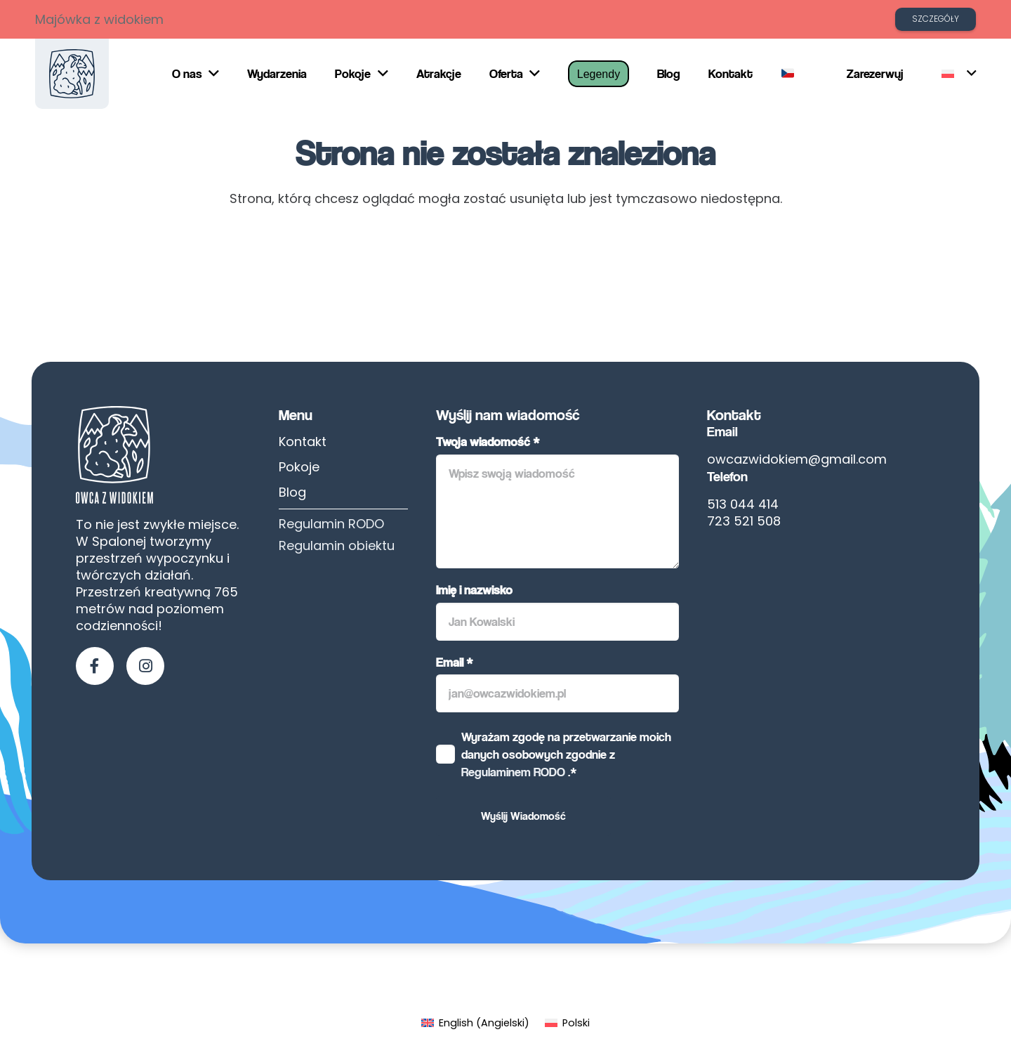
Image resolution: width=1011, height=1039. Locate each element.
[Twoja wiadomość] (557, 511)
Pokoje (299, 467)
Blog (292, 492)
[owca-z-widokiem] (72, 73)
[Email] (557, 693)
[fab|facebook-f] (95, 666)
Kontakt (302, 441)
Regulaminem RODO (513, 771)
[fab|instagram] (145, 666)
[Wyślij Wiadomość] (523, 816)
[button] (959, 73)
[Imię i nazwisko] (557, 622)
